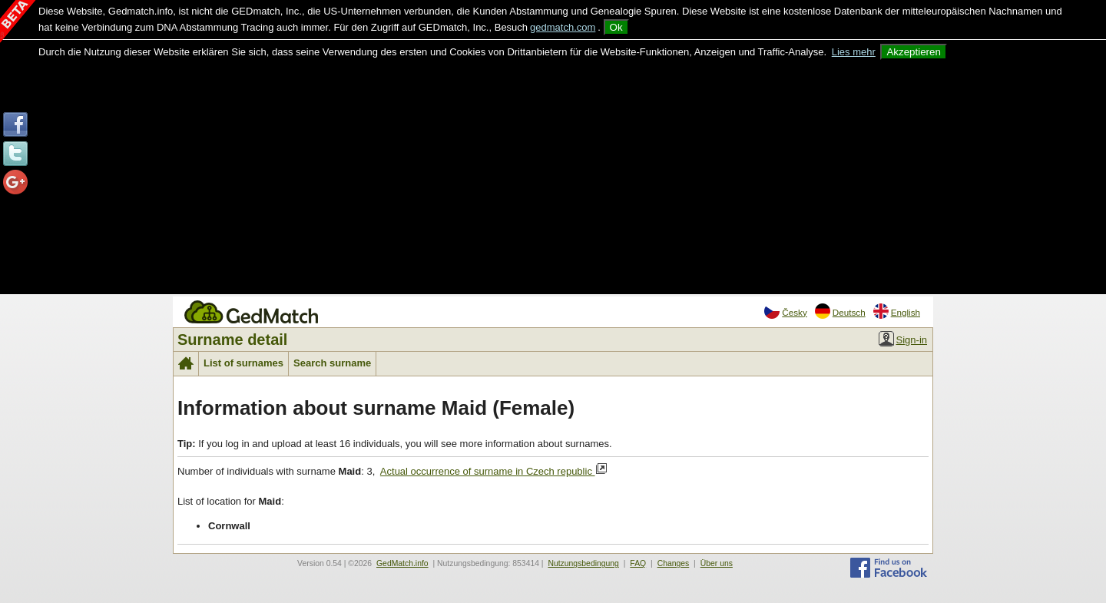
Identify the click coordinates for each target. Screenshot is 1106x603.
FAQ (638, 563)
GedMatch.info (402, 563)
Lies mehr (854, 52)
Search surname (332, 363)
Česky (785, 311)
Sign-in (903, 338)
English (896, 311)
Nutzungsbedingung (583, 563)
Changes (673, 563)
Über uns (716, 563)
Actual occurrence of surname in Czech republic (494, 470)
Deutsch (840, 311)
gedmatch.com (562, 27)
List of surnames (243, 363)
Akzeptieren (913, 52)
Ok (616, 27)
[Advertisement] (553, 175)
